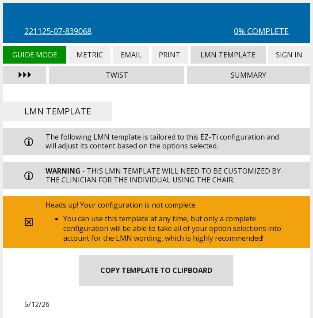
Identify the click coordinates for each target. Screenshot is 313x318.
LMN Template (228, 55)
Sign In (289, 55)
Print (170, 55)
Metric (90, 55)
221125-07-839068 (58, 31)
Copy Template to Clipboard (156, 270)
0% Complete (261, 31)
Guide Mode (34, 55)
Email (131, 55)
